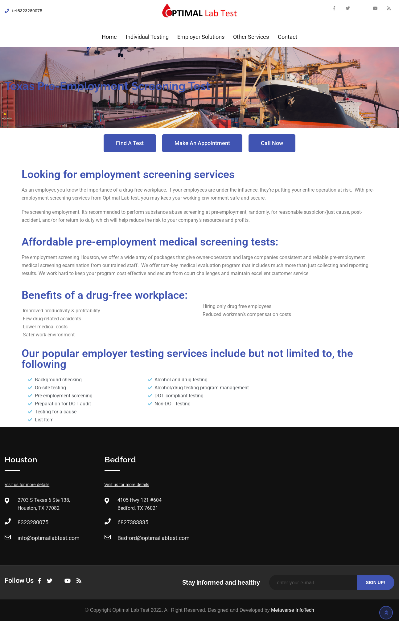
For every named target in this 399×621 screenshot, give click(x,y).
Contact (287, 37)
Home (109, 37)
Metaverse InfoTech (292, 610)
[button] (130, 143)
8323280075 (33, 522)
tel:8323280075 (27, 10)
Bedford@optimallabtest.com (153, 538)
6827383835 (132, 522)
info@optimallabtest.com (49, 538)
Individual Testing (147, 37)
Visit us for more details (27, 484)
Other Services (251, 37)
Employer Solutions (200, 37)
